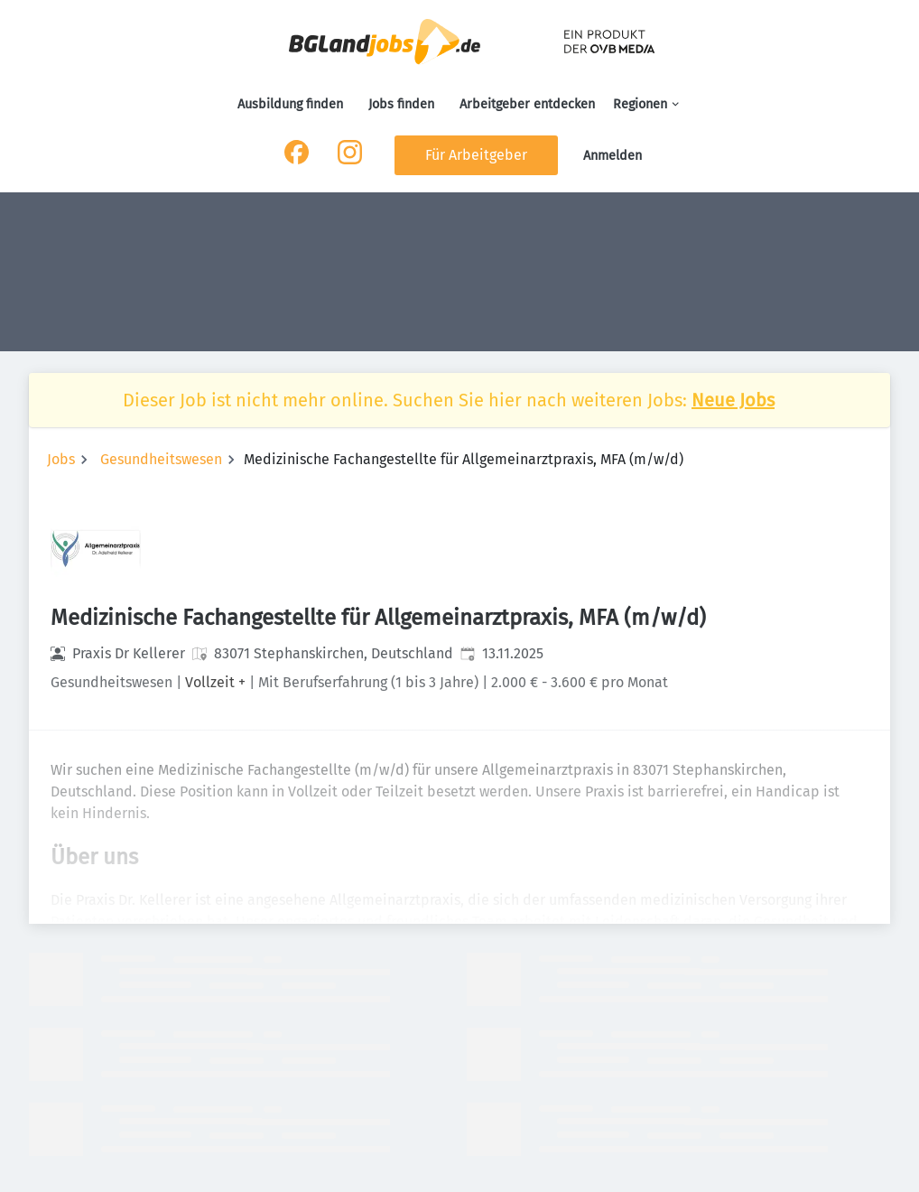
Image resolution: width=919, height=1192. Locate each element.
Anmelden (612, 155)
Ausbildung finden (290, 104)
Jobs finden (401, 104)
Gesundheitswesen (161, 459)
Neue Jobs (733, 400)
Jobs (61, 459)
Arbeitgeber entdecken (527, 104)
